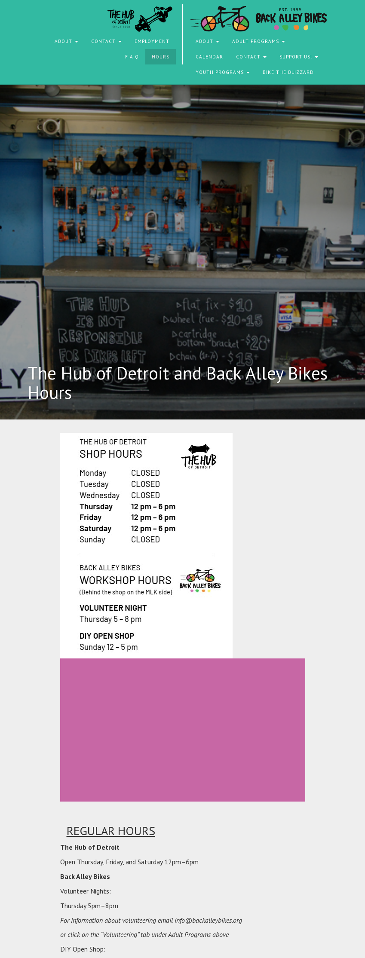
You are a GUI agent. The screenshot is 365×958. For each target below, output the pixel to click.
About (66, 41)
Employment (152, 41)
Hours (160, 57)
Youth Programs (223, 72)
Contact (106, 41)
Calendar (209, 57)
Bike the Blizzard (288, 72)
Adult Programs (258, 41)
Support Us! (298, 57)
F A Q (132, 57)
